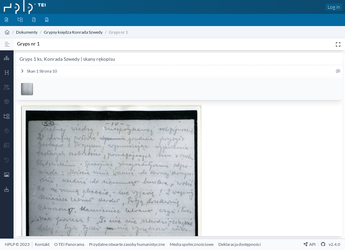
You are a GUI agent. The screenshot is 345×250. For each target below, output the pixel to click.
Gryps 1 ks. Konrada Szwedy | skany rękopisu (67, 59)
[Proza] (7, 44)
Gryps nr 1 (28, 44)
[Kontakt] (42, 244)
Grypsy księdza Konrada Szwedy (73, 32)
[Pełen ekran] (338, 44)
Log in (334, 7)
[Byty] (33, 20)
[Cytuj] (338, 72)
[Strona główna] (7, 32)
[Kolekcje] (20, 20)
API (310, 244)
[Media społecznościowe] (192, 244)
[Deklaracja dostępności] (239, 244)
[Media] (46, 20)
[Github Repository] (323, 244)
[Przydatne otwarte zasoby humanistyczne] (127, 244)
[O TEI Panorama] (69, 244)
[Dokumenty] (6, 20)
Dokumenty (27, 32)
